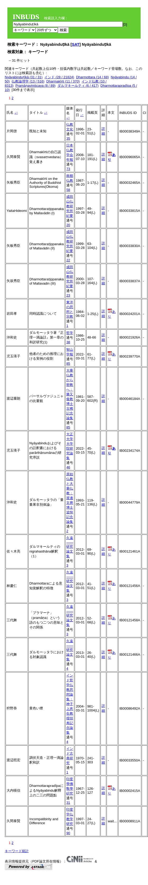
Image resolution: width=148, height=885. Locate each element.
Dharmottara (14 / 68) (92, 77)
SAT (75, 44)
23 (68, 295)
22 (68, 260)
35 (68, 138)
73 (68, 169)
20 (68, 225)
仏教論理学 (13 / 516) (28, 81)
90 (68, 833)
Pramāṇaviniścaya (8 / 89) (35, 86)
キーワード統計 (17, 851)
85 (68, 364)
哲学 (69, 333)
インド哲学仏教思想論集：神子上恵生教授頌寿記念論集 (69, 704)
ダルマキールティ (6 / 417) (78, 86)
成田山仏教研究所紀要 (69, 206)
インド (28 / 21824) (59, 77)
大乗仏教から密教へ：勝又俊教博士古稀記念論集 (69, 394)
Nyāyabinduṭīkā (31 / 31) (23, 77)
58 (68, 190)
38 (68, 342)
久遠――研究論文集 (69, 547)
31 (68, 803)
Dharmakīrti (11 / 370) (63, 81)
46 (68, 467)
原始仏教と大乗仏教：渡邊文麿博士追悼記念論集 (69, 498)
